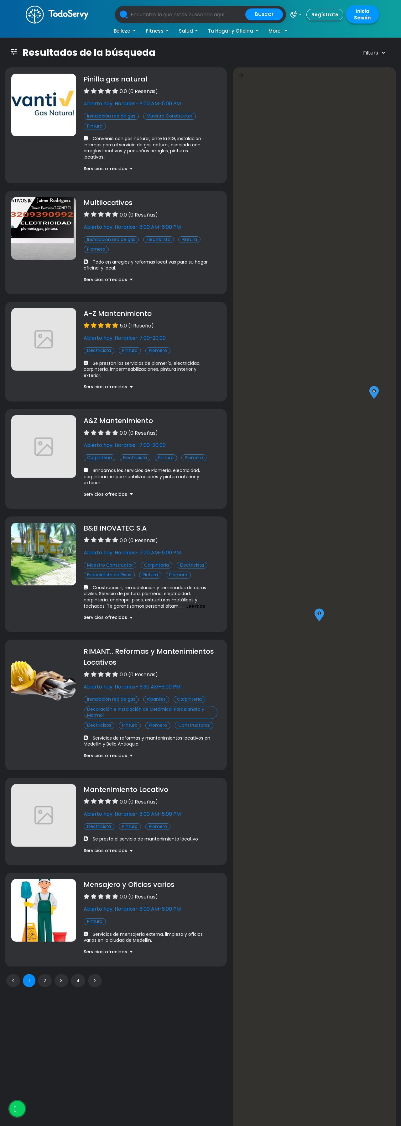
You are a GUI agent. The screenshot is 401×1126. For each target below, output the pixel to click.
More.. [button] (276, 31)
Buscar (264, 14)
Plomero (96, 249)
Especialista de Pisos (109, 575)
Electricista (158, 239)
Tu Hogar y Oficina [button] (231, 31)
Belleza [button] (123, 31)
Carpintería (99, 457)
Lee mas (195, 606)
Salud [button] (186, 31)
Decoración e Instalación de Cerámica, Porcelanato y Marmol (145, 712)
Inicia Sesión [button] (362, 14)
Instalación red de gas (111, 116)
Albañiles (156, 699)
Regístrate (324, 14)
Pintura (94, 126)
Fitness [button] (155, 31)
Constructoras (194, 725)
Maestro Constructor (169, 116)
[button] (295, 14)
